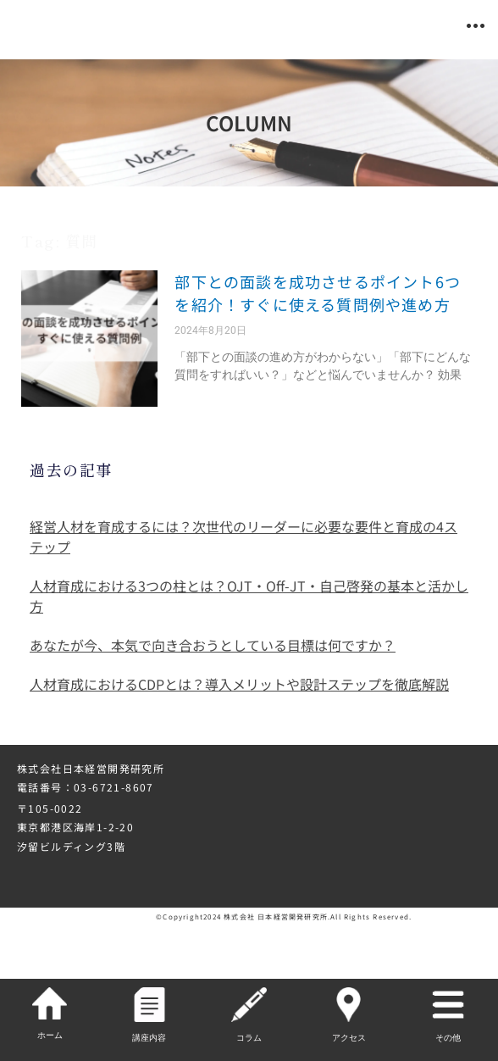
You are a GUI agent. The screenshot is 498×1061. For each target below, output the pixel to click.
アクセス (349, 1037)
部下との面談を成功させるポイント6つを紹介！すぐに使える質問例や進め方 (317, 292)
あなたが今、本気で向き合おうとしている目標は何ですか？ (213, 645)
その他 (448, 1037)
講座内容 (149, 1037)
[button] (476, 26)
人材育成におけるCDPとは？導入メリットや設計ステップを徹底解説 (239, 684)
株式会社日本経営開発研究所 (90, 768)
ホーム (50, 1035)
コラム (249, 1037)
